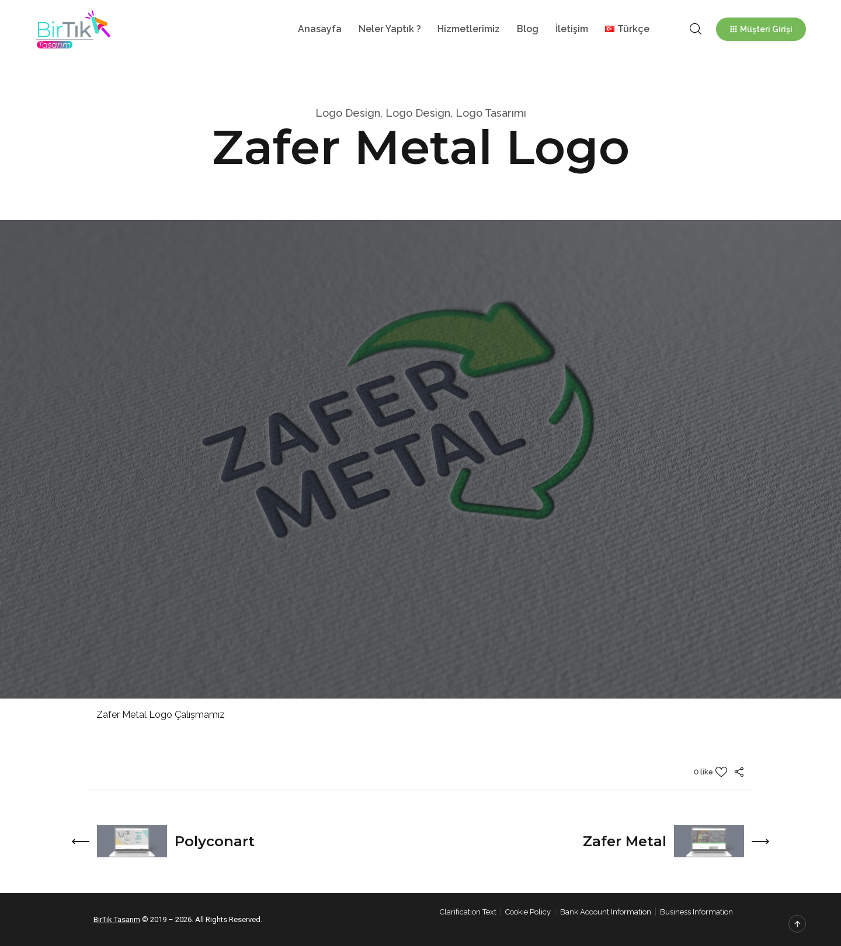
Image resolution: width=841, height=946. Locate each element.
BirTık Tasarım (116, 919)
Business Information (696, 911)
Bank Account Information (605, 911)
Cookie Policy (528, 911)
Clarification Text (468, 911)
